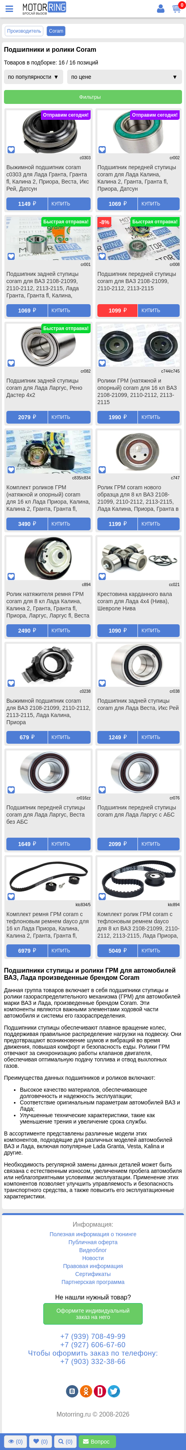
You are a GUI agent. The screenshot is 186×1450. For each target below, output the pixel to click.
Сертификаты (92, 1274)
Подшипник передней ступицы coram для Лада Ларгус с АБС (136, 811)
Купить (61, 204)
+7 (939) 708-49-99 (93, 1337)
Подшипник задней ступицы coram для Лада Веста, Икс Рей (138, 704)
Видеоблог (93, 1250)
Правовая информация (93, 1266)
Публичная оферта (93, 1242)
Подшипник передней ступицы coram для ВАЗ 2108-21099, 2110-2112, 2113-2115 (136, 281)
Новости (93, 1258)
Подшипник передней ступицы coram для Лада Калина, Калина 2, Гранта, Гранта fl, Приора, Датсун (136, 178)
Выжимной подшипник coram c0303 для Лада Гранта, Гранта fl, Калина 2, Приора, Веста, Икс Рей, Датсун (47, 178)
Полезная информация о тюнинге (93, 1234)
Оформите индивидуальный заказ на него (93, 1313)
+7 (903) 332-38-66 (93, 1362)
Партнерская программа (93, 1282)
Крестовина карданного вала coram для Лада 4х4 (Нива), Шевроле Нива (134, 601)
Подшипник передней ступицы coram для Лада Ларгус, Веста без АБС (45, 814)
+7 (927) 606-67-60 (93, 1345)
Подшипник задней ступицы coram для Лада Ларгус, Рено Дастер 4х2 (44, 387)
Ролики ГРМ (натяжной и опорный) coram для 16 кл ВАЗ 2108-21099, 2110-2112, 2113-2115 (137, 391)
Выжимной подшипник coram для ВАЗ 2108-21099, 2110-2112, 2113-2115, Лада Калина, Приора (48, 711)
